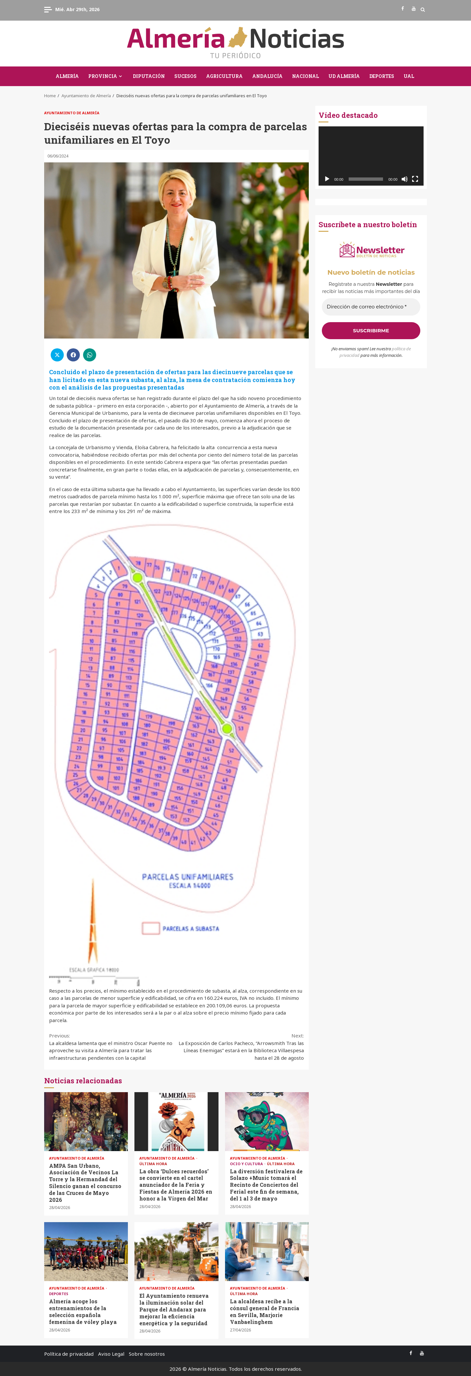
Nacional (305, 76)
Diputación (149, 76)
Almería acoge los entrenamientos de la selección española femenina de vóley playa (86, 1251)
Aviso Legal (111, 1353)
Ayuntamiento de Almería (71, 113)
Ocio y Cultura (247, 1163)
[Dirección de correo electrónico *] (371, 307)
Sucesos (185, 76)
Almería (67, 76)
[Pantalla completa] (415, 179)
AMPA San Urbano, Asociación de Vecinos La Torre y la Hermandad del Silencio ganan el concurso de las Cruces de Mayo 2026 (86, 1121)
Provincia (102, 76)
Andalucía (267, 76)
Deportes (381, 76)
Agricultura (224, 76)
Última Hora (153, 1163)
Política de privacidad (69, 1353)
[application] (371, 156)
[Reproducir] (327, 179)
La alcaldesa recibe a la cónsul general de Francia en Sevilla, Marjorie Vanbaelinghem (267, 1251)
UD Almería (344, 76)
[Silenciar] (404, 179)
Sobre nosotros (147, 1353)
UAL (409, 76)
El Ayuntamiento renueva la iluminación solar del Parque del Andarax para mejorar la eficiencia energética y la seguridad (176, 1251)
